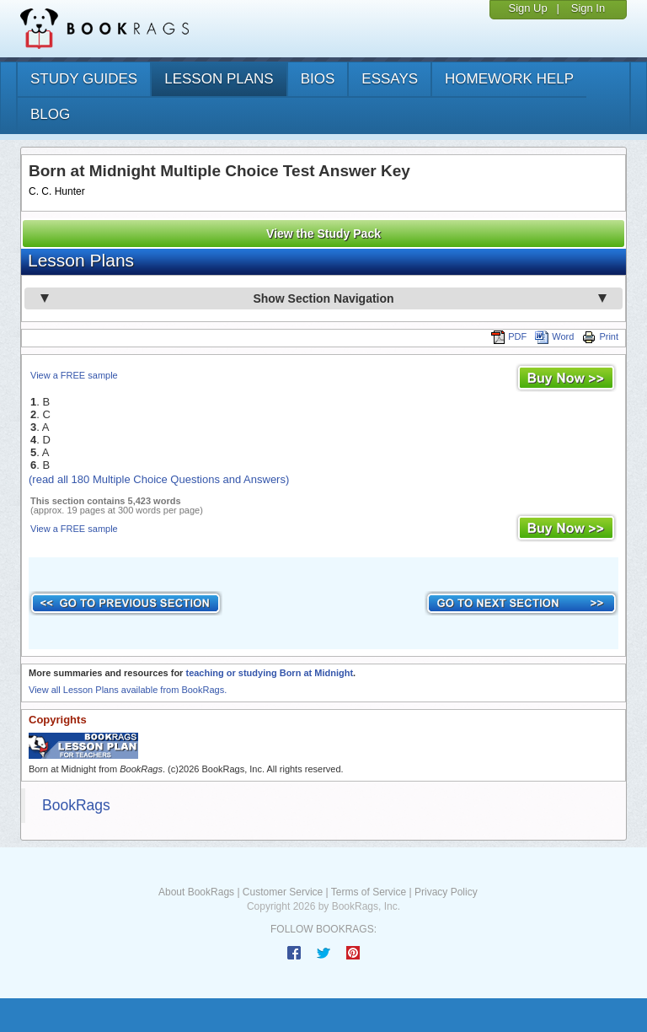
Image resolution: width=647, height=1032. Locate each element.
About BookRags (196, 892)
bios (318, 79)
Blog (50, 114)
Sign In (588, 8)
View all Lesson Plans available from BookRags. (128, 690)
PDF (509, 336)
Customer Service (283, 892)
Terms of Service (368, 892)
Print (600, 336)
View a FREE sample (74, 375)
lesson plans (218, 79)
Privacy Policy (446, 892)
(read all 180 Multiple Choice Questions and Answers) (159, 479)
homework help (509, 79)
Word (554, 336)
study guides (83, 79)
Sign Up (527, 8)
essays (389, 79)
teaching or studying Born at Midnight (269, 673)
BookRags (76, 805)
